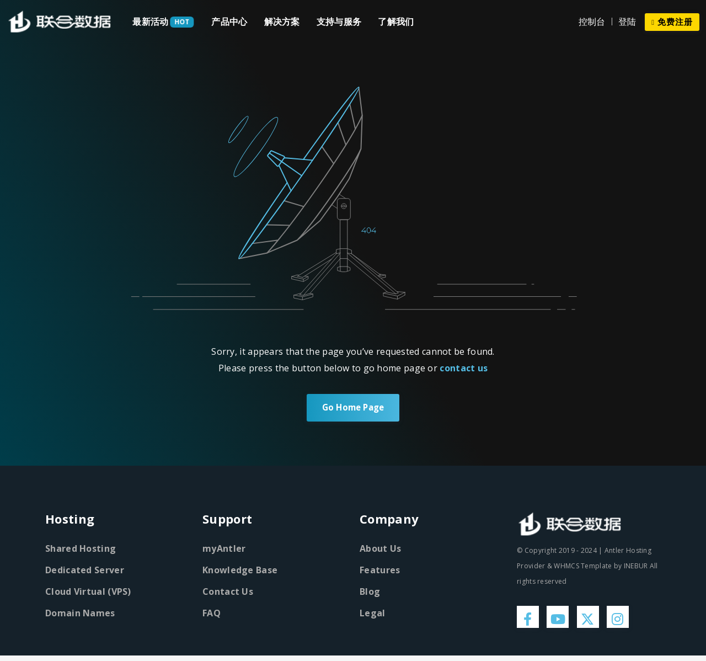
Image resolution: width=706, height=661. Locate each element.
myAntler (223, 549)
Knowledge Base (239, 571)
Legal (373, 614)
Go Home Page (352, 408)
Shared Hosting (80, 549)
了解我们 (396, 21)
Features (380, 571)
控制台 (592, 21)
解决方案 (282, 21)
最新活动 (150, 21)
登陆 (627, 21)
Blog (370, 593)
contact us (464, 368)
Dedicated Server (84, 571)
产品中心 (229, 21)
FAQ (211, 614)
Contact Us (227, 593)
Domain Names (80, 614)
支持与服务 (339, 21)
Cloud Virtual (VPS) (88, 593)
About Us (380, 549)
